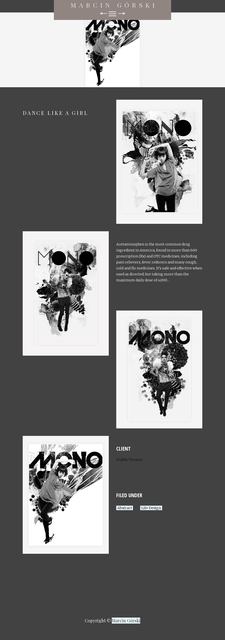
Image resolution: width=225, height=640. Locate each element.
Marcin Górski (114, 4)
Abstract (124, 508)
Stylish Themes (129, 459)
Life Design (151, 508)
